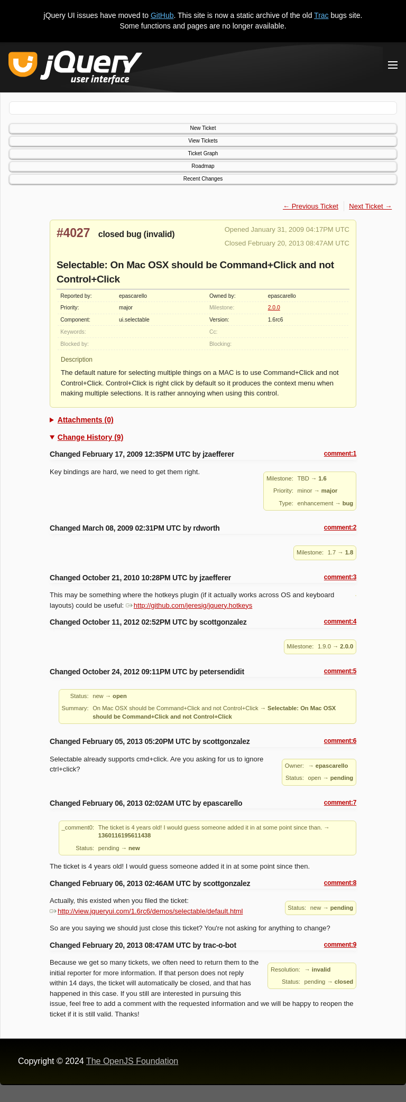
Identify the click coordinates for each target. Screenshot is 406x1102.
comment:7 (340, 802)
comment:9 (340, 944)
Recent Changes (203, 179)
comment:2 (340, 527)
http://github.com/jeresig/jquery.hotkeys (189, 605)
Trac (321, 15)
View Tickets (202, 141)
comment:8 (340, 883)
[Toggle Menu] (393, 65)
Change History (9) (90, 437)
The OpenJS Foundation (132, 1061)
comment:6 (340, 741)
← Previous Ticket (310, 206)
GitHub (162, 15)
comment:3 (340, 577)
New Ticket (203, 128)
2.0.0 (274, 307)
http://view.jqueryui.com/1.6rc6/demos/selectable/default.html (146, 911)
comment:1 (340, 453)
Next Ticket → (370, 206)
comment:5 (340, 671)
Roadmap (202, 166)
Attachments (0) (86, 420)
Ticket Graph (203, 153)
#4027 (73, 233)
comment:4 (340, 621)
